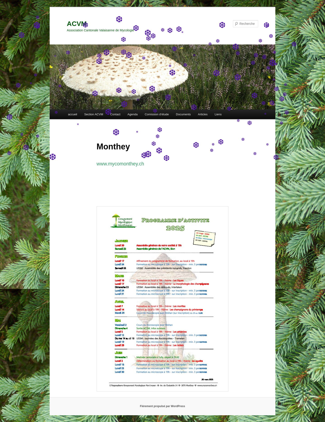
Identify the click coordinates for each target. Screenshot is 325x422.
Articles (203, 114)
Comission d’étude (157, 114)
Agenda (133, 114)
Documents (183, 114)
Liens (218, 114)
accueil (72, 114)
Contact (115, 114)
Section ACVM (93, 114)
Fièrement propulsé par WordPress (162, 406)
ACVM (77, 23)
